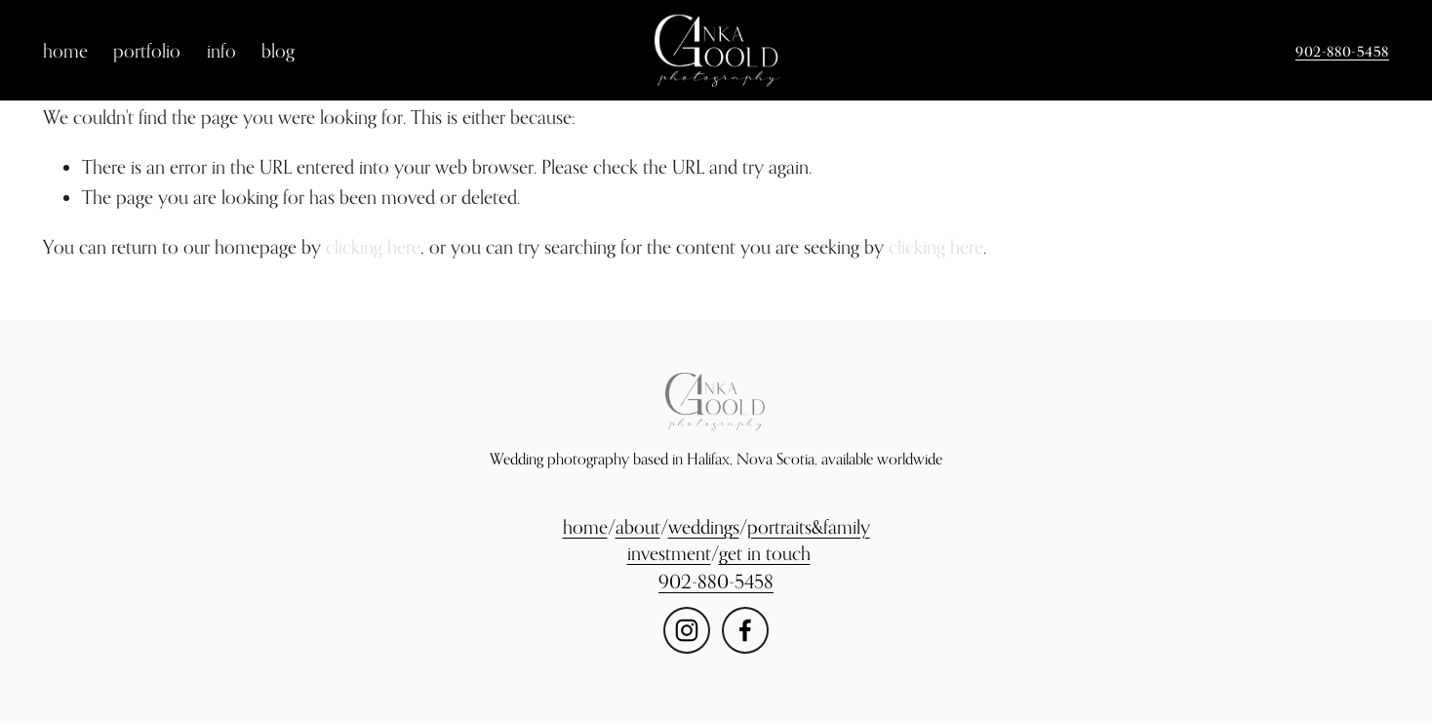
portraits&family (808, 526)
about (638, 526)
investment (669, 553)
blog (278, 50)
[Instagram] (686, 630)
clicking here (373, 246)
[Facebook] (745, 630)
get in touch (765, 553)
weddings (703, 526)
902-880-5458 (1342, 51)
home (65, 50)
